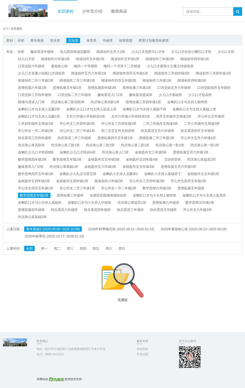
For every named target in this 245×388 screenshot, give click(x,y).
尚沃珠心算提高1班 (131, 202)
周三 (70, 248)
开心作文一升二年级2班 (35, 131)
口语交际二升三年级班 (74, 95)
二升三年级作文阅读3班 (202, 123)
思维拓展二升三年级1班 (156, 138)
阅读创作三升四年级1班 (213, 73)
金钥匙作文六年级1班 (100, 167)
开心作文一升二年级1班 (119, 188)
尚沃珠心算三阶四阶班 (67, 102)
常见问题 (142, 354)
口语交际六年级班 (31, 66)
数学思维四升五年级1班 (35, 174)
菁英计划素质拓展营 (154, 40)
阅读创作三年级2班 (159, 59)
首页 (6, 28)
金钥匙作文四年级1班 (72, 181)
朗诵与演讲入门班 (31, 102)
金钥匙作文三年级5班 (151, 152)
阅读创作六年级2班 (109, 181)
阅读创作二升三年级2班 (35, 80)
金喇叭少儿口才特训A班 (77, 152)
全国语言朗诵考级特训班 (108, 195)
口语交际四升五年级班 (214, 88)
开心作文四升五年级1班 (35, 188)
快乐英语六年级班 (64, 210)
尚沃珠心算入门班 (115, 152)
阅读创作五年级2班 (90, 59)
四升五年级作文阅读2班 (173, 116)
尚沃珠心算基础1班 (64, 167)
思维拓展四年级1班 (102, 88)
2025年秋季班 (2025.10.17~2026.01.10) (54, 236)
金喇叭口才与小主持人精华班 (154, 195)
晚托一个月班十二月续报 (122, 66)
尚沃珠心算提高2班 (201, 159)
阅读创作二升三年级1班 (77, 80)
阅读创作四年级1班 (194, 59)
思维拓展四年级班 (31, 210)
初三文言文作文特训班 (118, 131)
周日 (121, 248)
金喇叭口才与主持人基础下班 (144, 109)
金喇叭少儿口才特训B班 (36, 152)
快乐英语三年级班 (130, 210)
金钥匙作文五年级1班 (203, 174)
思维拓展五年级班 (191, 188)
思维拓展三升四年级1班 (143, 102)
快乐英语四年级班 (97, 210)
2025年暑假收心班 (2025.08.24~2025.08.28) (194, 229)
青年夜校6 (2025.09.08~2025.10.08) (53, 229)
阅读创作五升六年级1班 (88, 73)
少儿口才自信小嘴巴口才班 (191, 52)
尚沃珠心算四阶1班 (105, 102)
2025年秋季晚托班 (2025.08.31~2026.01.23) (121, 229)
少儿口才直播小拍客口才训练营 (41, 73)
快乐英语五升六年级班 (157, 131)
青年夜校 (37, 40)
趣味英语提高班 (140, 95)
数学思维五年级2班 (67, 159)
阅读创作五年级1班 (125, 59)
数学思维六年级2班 (157, 188)
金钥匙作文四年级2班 (34, 181)
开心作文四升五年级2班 (188, 181)
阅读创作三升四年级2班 (172, 73)
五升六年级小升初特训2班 (85, 116)
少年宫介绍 (92, 11)
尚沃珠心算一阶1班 (204, 145)
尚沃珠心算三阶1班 (65, 145)
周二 (57, 248)
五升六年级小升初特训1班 (130, 116)
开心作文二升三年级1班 (77, 131)
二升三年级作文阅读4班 (160, 123)
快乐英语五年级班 (163, 210)
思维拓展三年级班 (70, 195)
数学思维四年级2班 (32, 159)
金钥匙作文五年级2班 (138, 167)
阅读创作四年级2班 (192, 80)
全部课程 (65, 11)
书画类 (108, 40)
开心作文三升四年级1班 (119, 123)
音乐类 (55, 40)
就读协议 (142, 349)
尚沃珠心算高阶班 (31, 145)
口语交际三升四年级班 (34, 95)
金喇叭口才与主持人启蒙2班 (39, 109)
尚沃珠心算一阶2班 (170, 145)
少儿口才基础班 (170, 95)
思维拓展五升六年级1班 (190, 152)
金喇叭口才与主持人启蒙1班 (39, 116)
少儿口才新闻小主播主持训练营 (170, 66)
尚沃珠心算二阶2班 (100, 145)
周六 (109, 248)
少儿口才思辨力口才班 (148, 52)
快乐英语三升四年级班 (34, 138)
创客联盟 (125, 40)
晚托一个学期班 (85, 66)
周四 (83, 248)
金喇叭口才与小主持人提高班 (204, 195)
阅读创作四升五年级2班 (119, 80)
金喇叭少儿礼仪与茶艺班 (78, 174)
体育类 (91, 40)
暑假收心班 (59, 66)
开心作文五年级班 (211, 116)
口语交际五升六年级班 (174, 88)
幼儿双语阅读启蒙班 (75, 52)
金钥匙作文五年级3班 (104, 159)
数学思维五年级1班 (199, 202)
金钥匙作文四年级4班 (142, 159)
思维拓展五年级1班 (67, 88)
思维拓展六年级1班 (32, 88)
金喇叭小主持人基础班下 (162, 174)
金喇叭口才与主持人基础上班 (194, 109)
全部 (20, 40)
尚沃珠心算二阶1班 (135, 145)
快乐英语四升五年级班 (197, 131)
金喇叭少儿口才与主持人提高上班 (91, 109)
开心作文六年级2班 (197, 210)
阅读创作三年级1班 (157, 80)
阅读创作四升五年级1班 (130, 73)
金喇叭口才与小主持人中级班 (89, 202)
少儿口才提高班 (200, 95)
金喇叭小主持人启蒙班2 (120, 174)
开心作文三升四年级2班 (77, 123)
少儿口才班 (225, 52)
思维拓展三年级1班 (136, 88)
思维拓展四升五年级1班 (115, 138)
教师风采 (119, 11)
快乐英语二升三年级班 (74, 138)
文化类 (73, 40)
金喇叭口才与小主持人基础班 (39, 202)
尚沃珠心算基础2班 (32, 217)
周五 (96, 248)
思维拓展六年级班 (165, 202)
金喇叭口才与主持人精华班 (187, 102)
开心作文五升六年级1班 (198, 138)
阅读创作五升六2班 (110, 52)
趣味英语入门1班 (110, 95)
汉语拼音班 (172, 159)
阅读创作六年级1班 (55, 59)
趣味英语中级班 (42, 52)
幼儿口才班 (26, 59)
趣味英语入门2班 (30, 167)
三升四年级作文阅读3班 (35, 123)
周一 (44, 248)
